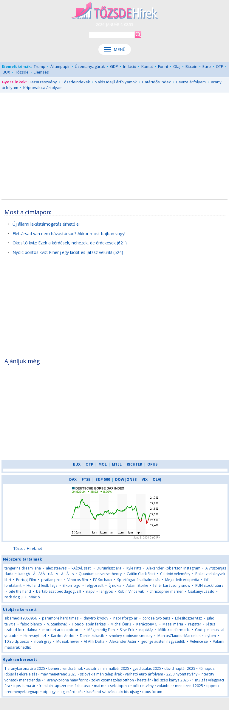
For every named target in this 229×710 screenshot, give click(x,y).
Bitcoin (191, 66)
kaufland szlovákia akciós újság (112, 691)
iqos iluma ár (24, 685)
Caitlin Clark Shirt (141, 573)
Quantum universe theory (100, 573)
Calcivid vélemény (175, 573)
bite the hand (20, 591)
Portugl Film (26, 579)
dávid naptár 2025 (179, 668)
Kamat (147, 66)
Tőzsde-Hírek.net (27, 548)
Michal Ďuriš (121, 624)
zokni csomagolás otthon (112, 680)
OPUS (152, 464)
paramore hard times (60, 618)
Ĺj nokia (115, 585)
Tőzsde (22, 72)
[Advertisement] (114, 140)
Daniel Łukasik (92, 635)
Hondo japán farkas (89, 624)
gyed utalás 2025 (146, 668)
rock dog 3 (13, 597)
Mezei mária (173, 624)
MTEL (117, 464)
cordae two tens (156, 618)
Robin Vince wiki (131, 591)
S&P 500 (102, 479)
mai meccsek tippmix (111, 685)
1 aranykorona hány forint (66, 680)
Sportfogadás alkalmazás (138, 579)
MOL (102, 464)
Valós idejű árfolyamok (116, 82)
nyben (210, 635)
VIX (145, 479)
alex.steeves (56, 568)
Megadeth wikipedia (182, 579)
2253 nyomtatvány (181, 674)
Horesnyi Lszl (35, 635)
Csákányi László (201, 591)
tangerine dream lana (22, 568)
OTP (219, 66)
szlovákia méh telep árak (101, 674)
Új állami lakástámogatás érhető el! (47, 224)
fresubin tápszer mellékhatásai (65, 685)
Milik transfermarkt (174, 629)
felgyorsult (94, 585)
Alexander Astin (122, 641)
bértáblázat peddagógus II (58, 591)
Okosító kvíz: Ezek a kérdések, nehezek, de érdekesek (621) (70, 243)
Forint (163, 66)
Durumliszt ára (109, 568)
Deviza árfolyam (191, 82)
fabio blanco (31, 624)
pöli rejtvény (143, 685)
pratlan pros (51, 579)
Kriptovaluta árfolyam (43, 87)
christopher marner (166, 591)
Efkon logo (72, 585)
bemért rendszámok (65, 668)
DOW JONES (126, 479)
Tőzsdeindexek (76, 82)
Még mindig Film (101, 629)
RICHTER (134, 464)
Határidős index (156, 82)
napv (90, 591)
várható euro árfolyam (144, 674)
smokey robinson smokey (130, 635)
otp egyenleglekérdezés (63, 691)
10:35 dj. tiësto (16, 641)
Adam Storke (137, 585)
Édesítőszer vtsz (188, 618)
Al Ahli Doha (94, 641)
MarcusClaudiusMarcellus (178, 635)
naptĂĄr (146, 629)
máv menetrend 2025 (59, 674)
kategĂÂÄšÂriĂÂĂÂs (46, 573)
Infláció (129, 66)
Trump (39, 66)
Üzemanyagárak (90, 66)
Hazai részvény (43, 82)
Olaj (176, 66)
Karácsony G (146, 624)
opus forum (152, 691)
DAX (73, 479)
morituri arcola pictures (62, 629)
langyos (106, 591)
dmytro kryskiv (95, 618)
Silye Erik (127, 629)
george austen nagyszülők (163, 641)
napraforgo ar (125, 618)
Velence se (199, 641)
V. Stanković (57, 624)
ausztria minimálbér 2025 (107, 668)
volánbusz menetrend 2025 (180, 685)
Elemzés (41, 72)
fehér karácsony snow (171, 585)
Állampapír (60, 66)
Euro (206, 66)
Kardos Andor (63, 635)
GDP (114, 66)
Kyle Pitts (133, 568)
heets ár (144, 680)
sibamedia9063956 (20, 618)
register (194, 624)
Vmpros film (77, 579)
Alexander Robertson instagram (173, 568)
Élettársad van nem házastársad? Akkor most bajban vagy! (69, 233)
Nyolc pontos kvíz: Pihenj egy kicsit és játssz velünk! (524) (68, 252)
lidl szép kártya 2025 (171, 680)
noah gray (42, 641)
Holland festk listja (42, 585)
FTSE (86, 479)
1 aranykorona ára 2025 (24, 668)
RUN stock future (209, 585)
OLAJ (157, 479)
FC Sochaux (102, 579)
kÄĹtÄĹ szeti (82, 568)
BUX (6, 72)
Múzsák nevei (67, 641)
